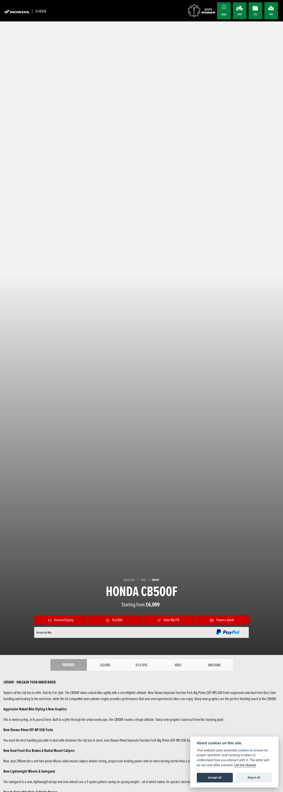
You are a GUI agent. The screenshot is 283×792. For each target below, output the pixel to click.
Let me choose (245, 765)
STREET (143, 580)
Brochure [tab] (214, 665)
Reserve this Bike (44, 632)
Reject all (254, 777)
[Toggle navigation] (223, 7)
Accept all (214, 777)
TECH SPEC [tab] (141, 665)
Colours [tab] (105, 665)
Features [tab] (68, 665)
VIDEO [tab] (178, 665)
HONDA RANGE (129, 580)
